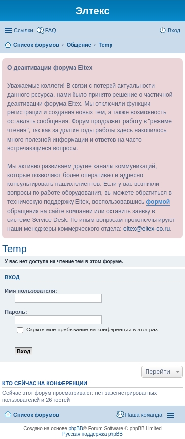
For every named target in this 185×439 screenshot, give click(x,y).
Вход (12, 277)
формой (158, 201)
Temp (14, 248)
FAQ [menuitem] (50, 30)
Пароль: (16, 312)
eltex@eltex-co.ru (146, 228)
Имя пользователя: (31, 290)
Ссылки (23, 30)
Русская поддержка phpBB (92, 434)
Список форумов (36, 415)
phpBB (76, 428)
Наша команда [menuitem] (143, 415)
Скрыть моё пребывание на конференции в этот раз (87, 329)
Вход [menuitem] (174, 30)
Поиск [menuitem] (177, 46)
